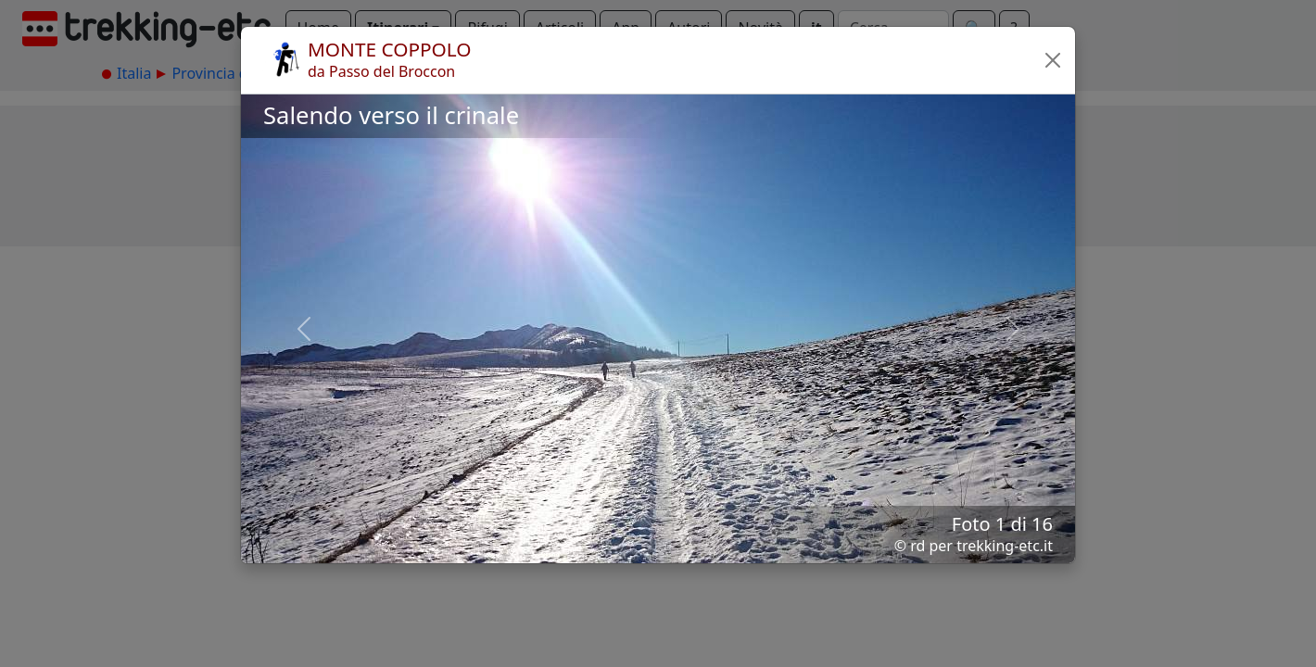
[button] (1053, 60)
